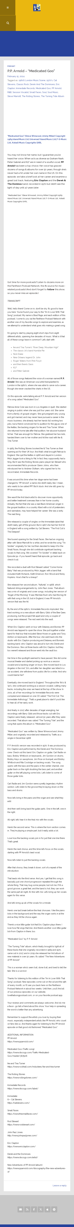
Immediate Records (25, 73)
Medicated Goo (43, 73)
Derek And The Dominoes (42, 69)
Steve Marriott (14, 81)
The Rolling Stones (31, 81)
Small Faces (36, 77)
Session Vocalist (21, 77)
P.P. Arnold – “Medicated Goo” (31, 55)
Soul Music (53, 77)
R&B (9, 77)
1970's (50, 65)
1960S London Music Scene (32, 65)
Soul (45, 77)
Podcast (11, 51)
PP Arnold (57, 73)
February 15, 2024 (16, 61)
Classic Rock (22, 69)
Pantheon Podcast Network (25, 274)
